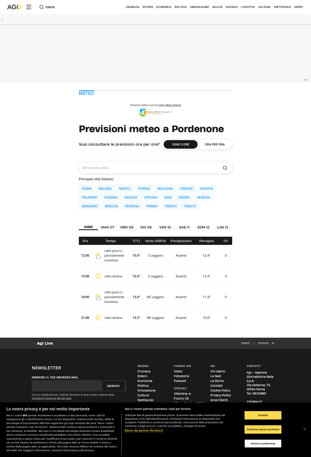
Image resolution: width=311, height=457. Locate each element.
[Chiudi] (304, 429)
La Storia (217, 381)
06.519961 (259, 393)
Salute (217, 7)
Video (178, 371)
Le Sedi (215, 376)
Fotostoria (181, 376)
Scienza (232, 7)
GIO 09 (146, 227)
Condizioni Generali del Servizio (51, 398)
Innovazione (199, 7)
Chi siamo (217, 371)
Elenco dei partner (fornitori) (143, 430)
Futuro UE (181, 398)
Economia (163, 7)
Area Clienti (219, 400)
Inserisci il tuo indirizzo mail (55, 377)
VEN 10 (165, 227)
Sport (298, 7)
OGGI (88, 227)
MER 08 (126, 227)
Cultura (264, 7)
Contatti (216, 386)
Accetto (263, 415)
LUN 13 (222, 227)
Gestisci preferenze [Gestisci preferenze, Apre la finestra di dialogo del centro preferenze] (263, 443)
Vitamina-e (182, 394)
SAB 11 (184, 227)
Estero (148, 7)
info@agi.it (254, 402)
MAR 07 (107, 227)
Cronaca (133, 7)
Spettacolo (282, 7)
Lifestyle (248, 7)
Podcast (180, 381)
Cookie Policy (220, 390)
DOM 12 (203, 227)
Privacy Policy (220, 395)
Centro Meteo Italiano (169, 105)
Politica (180, 7)
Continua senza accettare (263, 429)
